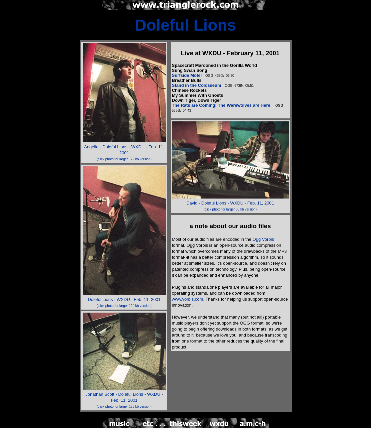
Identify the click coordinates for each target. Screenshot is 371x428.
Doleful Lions (185, 25)
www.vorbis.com (187, 299)
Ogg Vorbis (263, 239)
